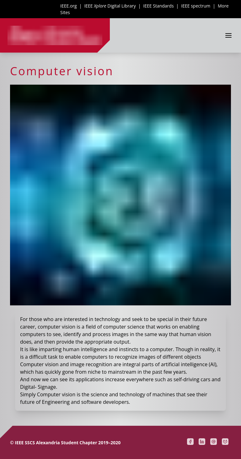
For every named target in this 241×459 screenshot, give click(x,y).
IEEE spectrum (195, 6)
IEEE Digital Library (110, 6)
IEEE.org (68, 6)
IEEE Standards (158, 6)
